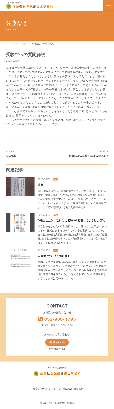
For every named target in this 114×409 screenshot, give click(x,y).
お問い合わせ (57, 342)
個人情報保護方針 (73, 389)
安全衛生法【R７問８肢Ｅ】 (55, 256)
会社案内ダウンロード (43, 389)
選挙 (40, 185)
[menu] (108, 5)
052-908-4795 (57, 319)
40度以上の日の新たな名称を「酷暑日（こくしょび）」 (72, 220)
